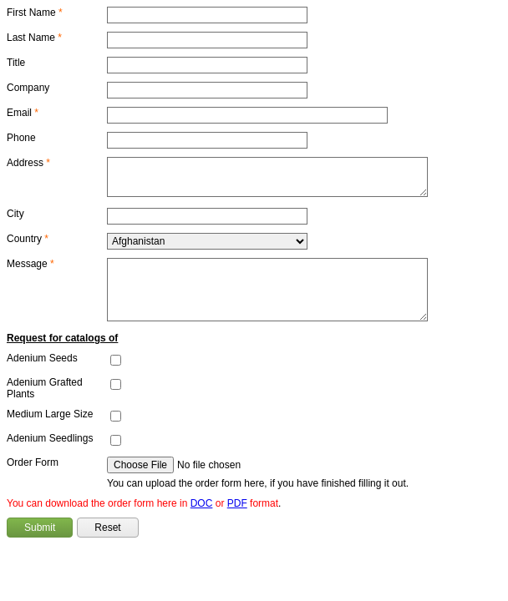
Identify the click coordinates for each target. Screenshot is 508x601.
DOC (201, 503)
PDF (237, 503)
